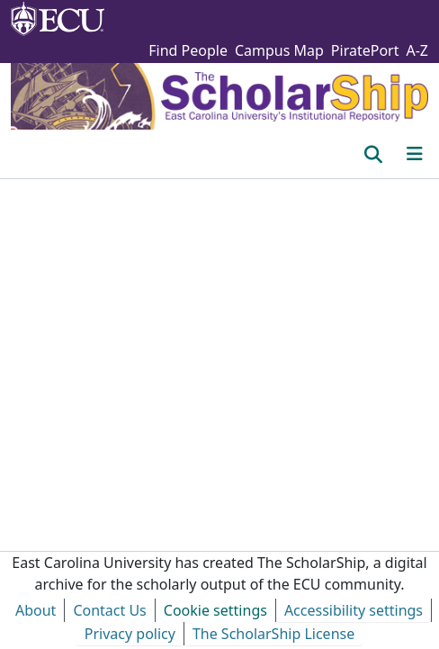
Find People (188, 50)
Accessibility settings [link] (353, 610)
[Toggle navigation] (414, 154)
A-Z (417, 50)
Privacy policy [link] (130, 634)
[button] (373, 154)
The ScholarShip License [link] (273, 634)
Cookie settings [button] (215, 610)
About (35, 610)
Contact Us (109, 610)
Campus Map (279, 50)
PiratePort (365, 50)
